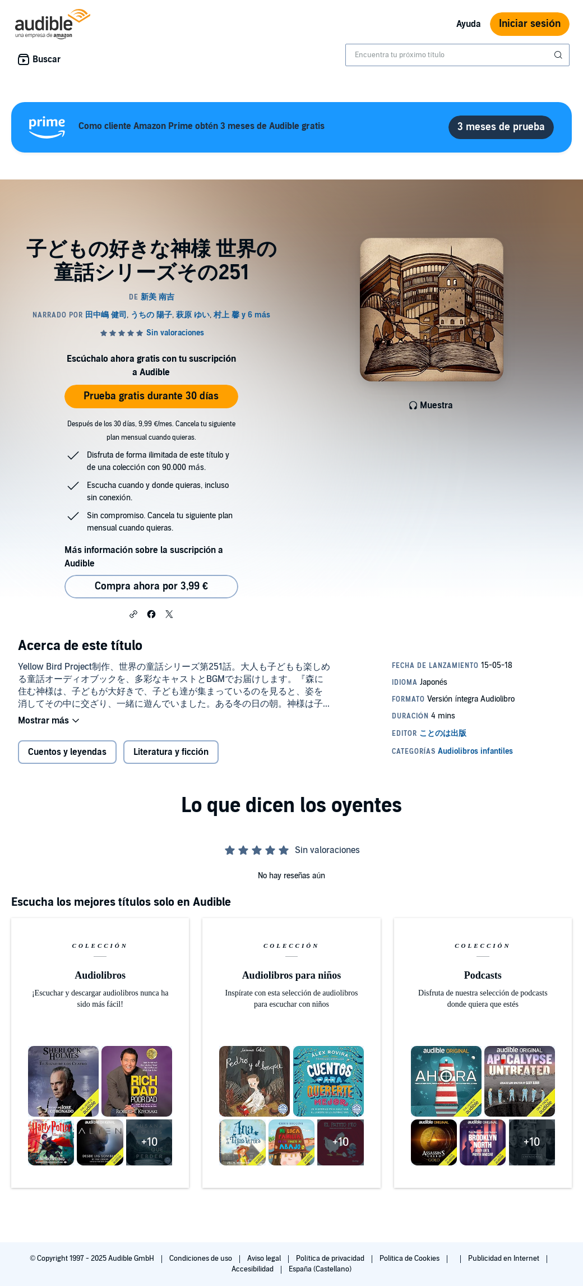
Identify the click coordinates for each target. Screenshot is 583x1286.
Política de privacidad (331, 1258)
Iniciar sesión (530, 24)
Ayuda (468, 24)
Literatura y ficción (171, 752)
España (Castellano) (320, 1269)
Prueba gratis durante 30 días (151, 396)
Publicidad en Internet (504, 1258)
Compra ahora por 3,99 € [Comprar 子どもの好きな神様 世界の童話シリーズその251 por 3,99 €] (151, 586)
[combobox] (457, 55)
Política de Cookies (411, 1258)
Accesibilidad (253, 1269)
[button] (133, 613)
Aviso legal (265, 1258)
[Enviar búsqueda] (559, 55)
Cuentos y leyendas (67, 752)
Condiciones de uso (201, 1258)
